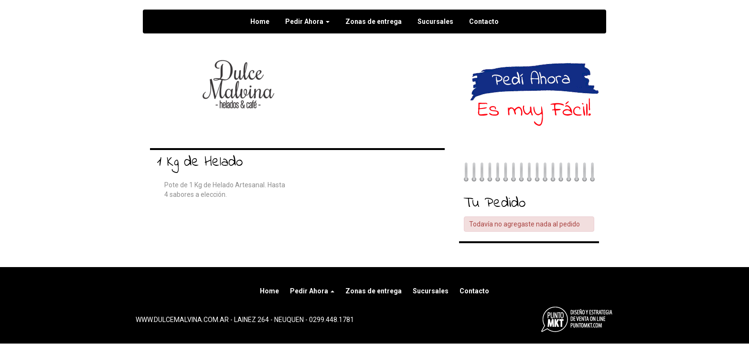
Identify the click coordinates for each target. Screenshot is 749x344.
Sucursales (435, 21)
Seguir (398, 67)
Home (259, 21)
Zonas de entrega (373, 21)
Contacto (484, 21)
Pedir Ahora (307, 21)
